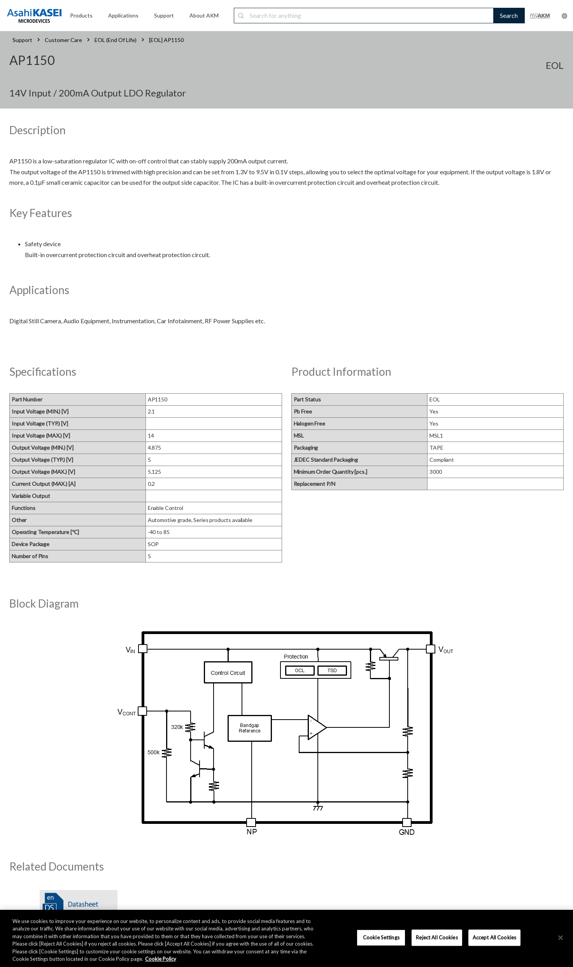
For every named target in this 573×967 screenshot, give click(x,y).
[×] (560, 937)
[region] (286, 938)
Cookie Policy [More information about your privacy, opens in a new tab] (160, 959)
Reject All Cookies (436, 937)
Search (509, 15)
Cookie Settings (381, 937)
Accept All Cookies (494, 937)
